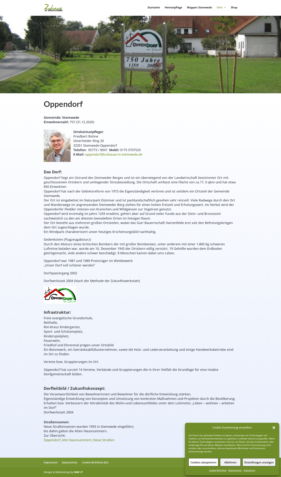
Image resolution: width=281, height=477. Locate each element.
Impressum (249, 470)
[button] (274, 427)
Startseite (153, 7)
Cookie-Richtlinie (218, 470)
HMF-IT (78, 472)
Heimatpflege (173, 7)
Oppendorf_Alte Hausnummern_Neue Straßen (79, 440)
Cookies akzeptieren (203, 462)
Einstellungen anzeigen (259, 462)
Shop (234, 7)
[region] (140, 54)
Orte (220, 7)
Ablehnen (230, 462)
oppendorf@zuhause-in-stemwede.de (113, 154)
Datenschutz (235, 470)
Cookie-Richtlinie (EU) (95, 462)
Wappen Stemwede (199, 7)
